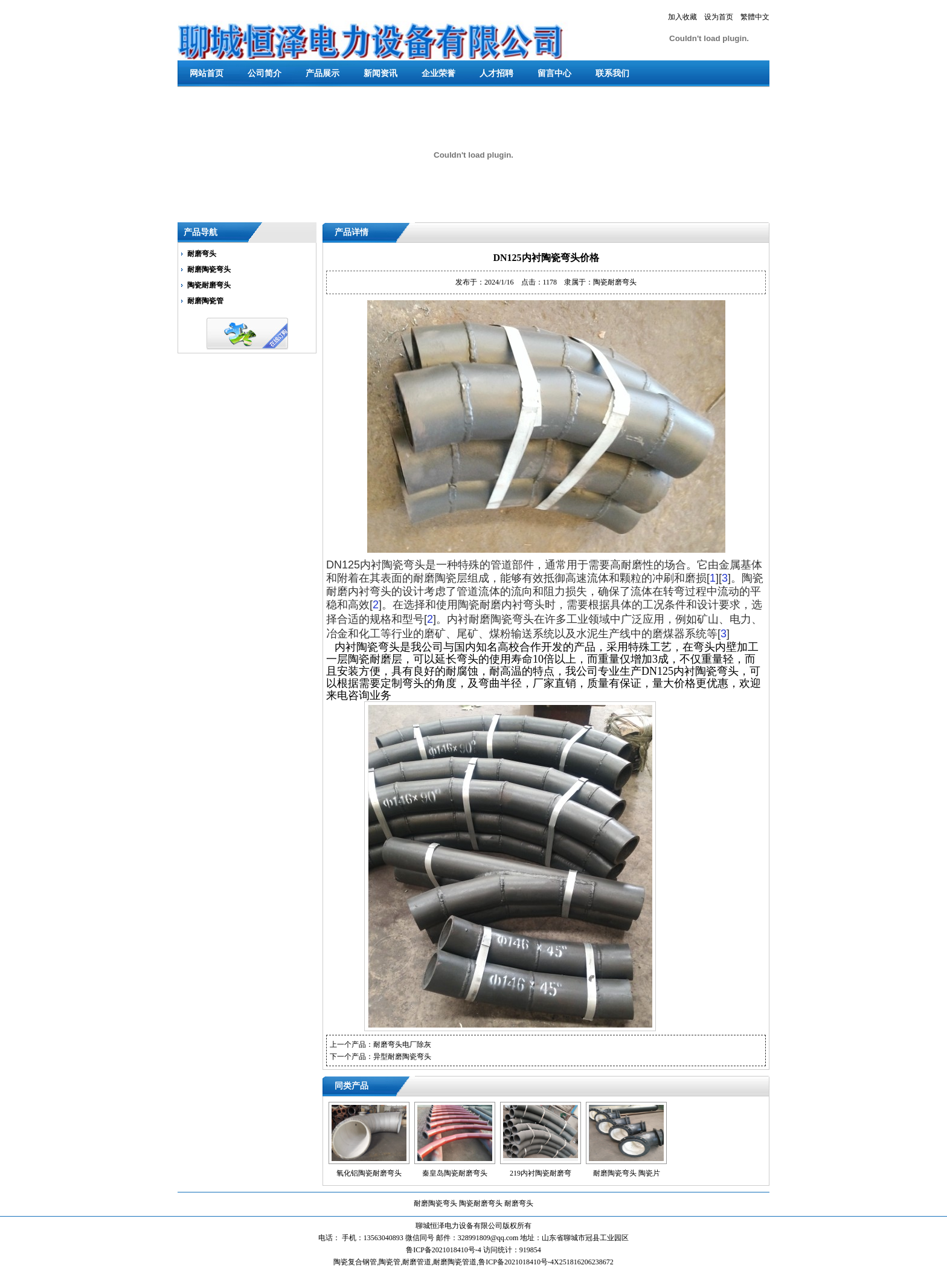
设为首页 (718, 17)
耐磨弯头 (201, 253)
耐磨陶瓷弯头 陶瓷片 (626, 1173)
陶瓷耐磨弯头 (209, 285)
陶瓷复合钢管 (355, 1262)
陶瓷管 (389, 1262)
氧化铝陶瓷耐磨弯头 (369, 1173)
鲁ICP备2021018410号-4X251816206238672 (545, 1262)
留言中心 (554, 73)
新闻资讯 (380, 73)
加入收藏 (682, 17)
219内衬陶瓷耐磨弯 (540, 1173)
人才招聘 (496, 73)
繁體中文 (754, 17)
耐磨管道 (416, 1262)
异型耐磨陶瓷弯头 (402, 1056)
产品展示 (322, 73)
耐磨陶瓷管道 (455, 1262)
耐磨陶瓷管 (205, 301)
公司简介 (264, 73)
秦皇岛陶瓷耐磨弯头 (454, 1173)
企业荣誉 (438, 73)
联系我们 (612, 73)
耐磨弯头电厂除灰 (402, 1044)
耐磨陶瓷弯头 (209, 269)
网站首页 (206, 73)
